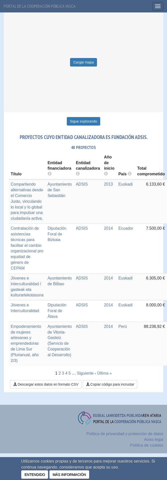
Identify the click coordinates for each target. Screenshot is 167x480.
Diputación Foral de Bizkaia (57, 234)
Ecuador (125, 228)
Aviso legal (153, 439)
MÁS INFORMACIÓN (69, 475)
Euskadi (125, 184)
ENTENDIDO (34, 475)
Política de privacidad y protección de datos (124, 434)
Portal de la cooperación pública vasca (40, 6)
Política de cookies (146, 445)
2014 (108, 228)
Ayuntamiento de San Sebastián (60, 190)
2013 (108, 184)
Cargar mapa (83, 62)
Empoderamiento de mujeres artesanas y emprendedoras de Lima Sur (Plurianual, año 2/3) (26, 343)
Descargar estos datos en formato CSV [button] (45, 384)
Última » (104, 373)
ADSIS (82, 184)
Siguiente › (86, 373)
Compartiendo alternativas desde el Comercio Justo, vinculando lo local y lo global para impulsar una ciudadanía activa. (27, 201)
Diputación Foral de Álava (57, 311)
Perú (122, 326)
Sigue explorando (83, 121)
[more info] (106, 174)
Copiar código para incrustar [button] (110, 384)
